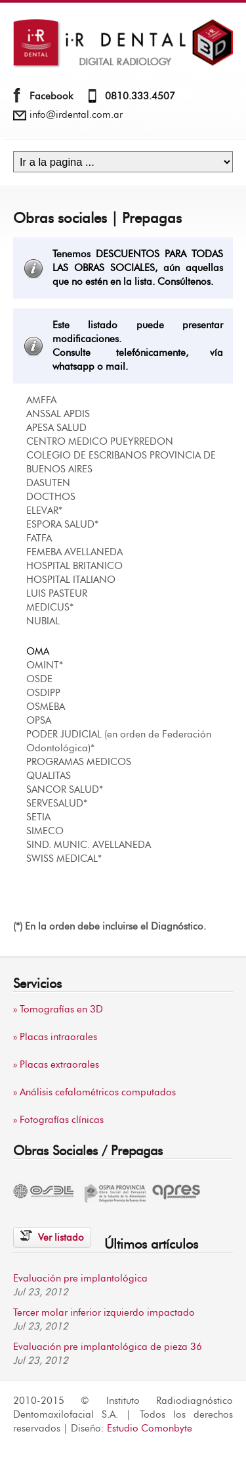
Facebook (51, 96)
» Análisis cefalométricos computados (94, 1092)
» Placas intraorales (55, 1037)
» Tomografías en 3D (58, 1009)
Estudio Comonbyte (149, 1428)
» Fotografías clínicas (58, 1120)
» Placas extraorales (56, 1065)
